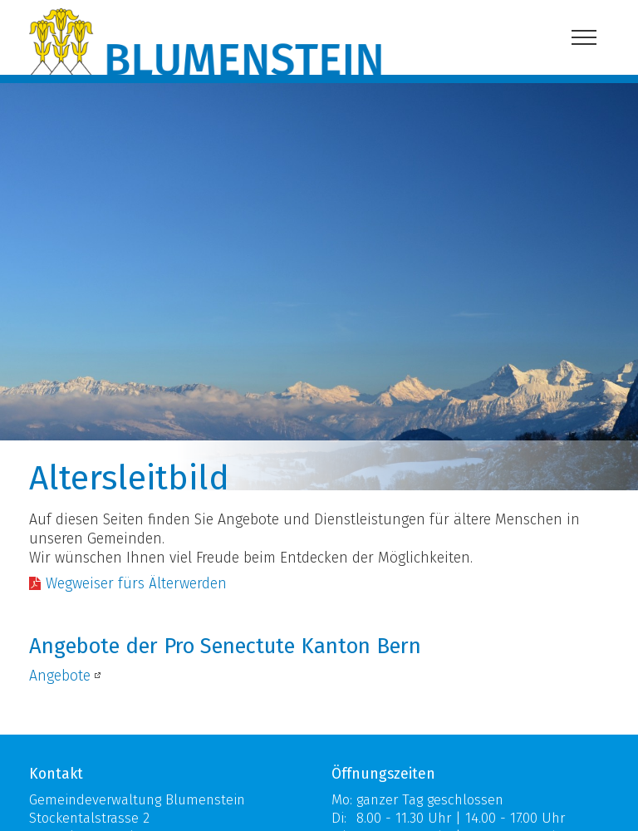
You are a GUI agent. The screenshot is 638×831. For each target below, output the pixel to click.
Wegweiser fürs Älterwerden (136, 584)
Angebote (60, 676)
